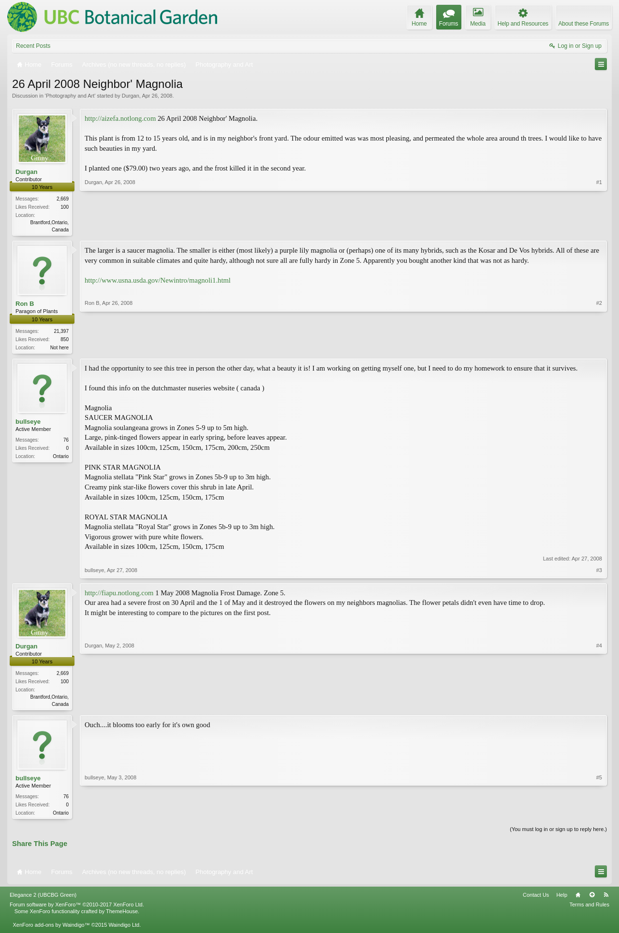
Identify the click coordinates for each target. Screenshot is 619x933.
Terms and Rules (589, 908)
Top (592, 898)
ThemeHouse (122, 915)
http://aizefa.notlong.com (120, 118)
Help (561, 899)
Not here (59, 348)
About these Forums (584, 23)
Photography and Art (70, 96)
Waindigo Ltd (123, 929)
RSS (606, 898)
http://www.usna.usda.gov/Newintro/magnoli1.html (158, 281)
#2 (599, 347)
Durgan (130, 96)
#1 (599, 228)
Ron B (24, 304)
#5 (599, 815)
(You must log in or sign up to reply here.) (558, 833)
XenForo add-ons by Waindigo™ (51, 929)
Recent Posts (33, 46)
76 (66, 442)
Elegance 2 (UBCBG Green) (43, 899)
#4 (599, 705)
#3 (599, 572)
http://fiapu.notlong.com (119, 595)
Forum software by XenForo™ (77, 908)
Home (578, 898)
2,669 (63, 198)
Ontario (61, 458)
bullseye (28, 423)
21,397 (61, 332)
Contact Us (536, 899)
